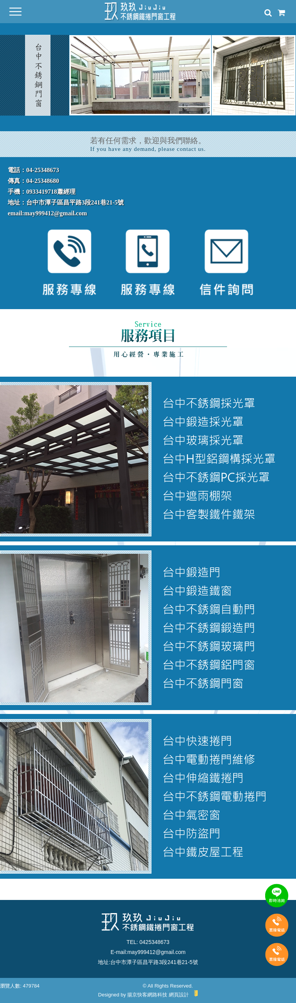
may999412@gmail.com (156, 952)
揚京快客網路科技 (147, 995)
